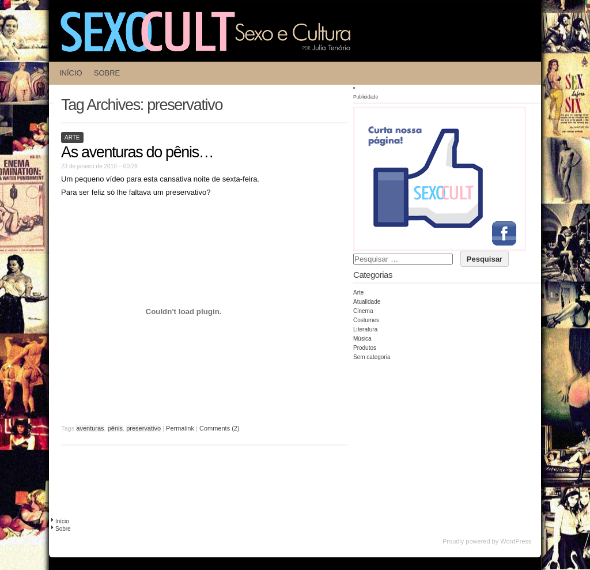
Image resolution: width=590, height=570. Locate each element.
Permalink (180, 428)
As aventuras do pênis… (137, 152)
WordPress (515, 541)
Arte (72, 137)
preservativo (143, 428)
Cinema (363, 311)
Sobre (107, 73)
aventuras (90, 428)
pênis (115, 428)
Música (362, 338)
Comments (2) (219, 428)
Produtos (364, 348)
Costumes (366, 320)
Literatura (365, 329)
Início (70, 73)
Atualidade (366, 302)
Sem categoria (371, 357)
